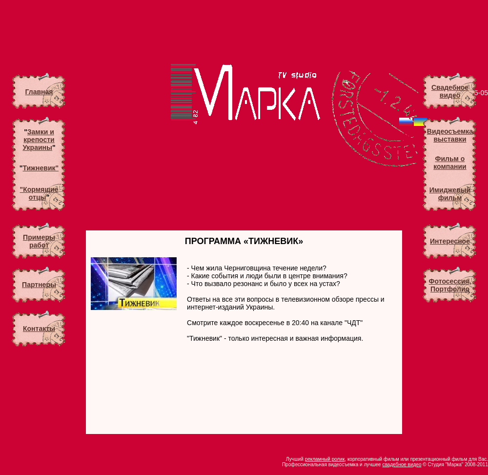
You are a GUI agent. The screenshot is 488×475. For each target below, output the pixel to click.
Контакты (39, 328)
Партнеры (39, 285)
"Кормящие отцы (39, 193)
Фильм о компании (449, 162)
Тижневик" (40, 168)
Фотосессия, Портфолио (450, 285)
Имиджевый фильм (450, 194)
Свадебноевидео (449, 91)
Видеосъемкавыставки (450, 135)
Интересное (450, 241)
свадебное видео (401, 464)
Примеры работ (39, 241)
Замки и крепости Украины (38, 139)
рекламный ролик (325, 459)
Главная (39, 92)
